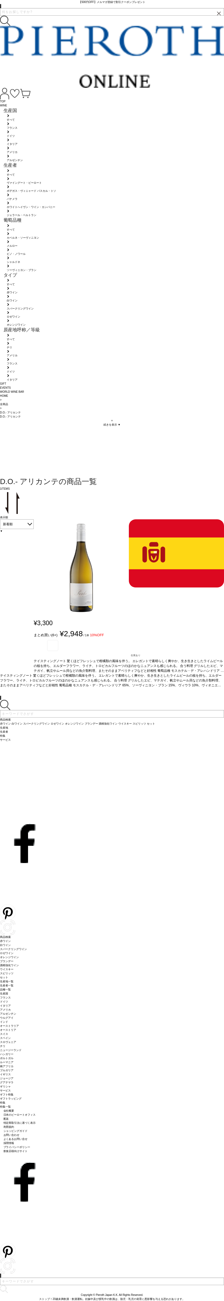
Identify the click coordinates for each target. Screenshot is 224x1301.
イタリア (5, 1005)
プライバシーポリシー (17, 1147)
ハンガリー (6, 1054)
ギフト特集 (6, 1094)
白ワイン (5, 945)
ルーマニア (6, 1062)
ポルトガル (6, 1058)
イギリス (5, 1074)
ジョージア (6, 1078)
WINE (3, 105)
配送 (6, 1118)
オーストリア (8, 1029)
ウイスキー (6, 969)
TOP (2, 101)
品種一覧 (5, 989)
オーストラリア (9, 1025)
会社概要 (9, 1110)
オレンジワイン (9, 957)
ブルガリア (6, 1070)
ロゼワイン (6, 953)
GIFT (3, 383)
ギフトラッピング (11, 1098)
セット (4, 977)
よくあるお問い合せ (16, 1138)
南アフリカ (6, 1066)
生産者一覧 (6, 985)
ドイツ (4, 1001)
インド (4, 1021)
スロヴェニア (8, 1042)
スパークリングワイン (13, 949)
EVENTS (5, 387)
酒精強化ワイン (9, 965)
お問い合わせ (12, 1134)
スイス (4, 1033)
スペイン (5, 1037)
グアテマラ (6, 1082)
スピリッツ (6, 973)
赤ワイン (5, 941)
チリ (2, 1046)
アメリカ (5, 1009)
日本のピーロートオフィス (20, 1114)
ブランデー (6, 961)
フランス (5, 997)
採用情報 (9, 1143)
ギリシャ (5, 1086)
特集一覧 (5, 1106)
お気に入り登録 (52, 645)
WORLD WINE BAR (12, 391)
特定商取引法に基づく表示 (20, 1122)
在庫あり (135, 655)
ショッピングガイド (16, 1130)
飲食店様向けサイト (16, 1151)
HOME (4, 395)
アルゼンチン (8, 1013)
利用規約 (9, 1126)
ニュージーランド (11, 1050)
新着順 (8, 524)
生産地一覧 (6, 981)
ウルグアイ (6, 1017)
